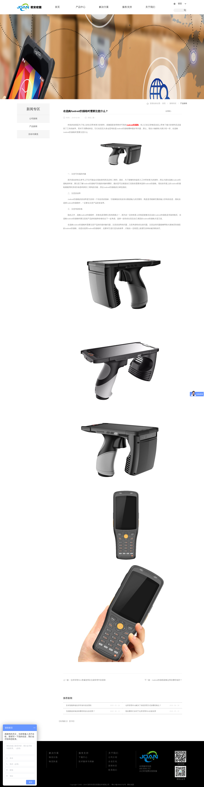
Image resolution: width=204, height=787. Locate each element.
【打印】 (71, 721)
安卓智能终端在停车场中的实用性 (79, 705)
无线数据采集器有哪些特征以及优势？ (80, 711)
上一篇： (84, 680)
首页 (57, 7)
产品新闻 (183, 103)
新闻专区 (173, 103)
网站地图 (130, 785)
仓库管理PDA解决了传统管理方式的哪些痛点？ (143, 705)
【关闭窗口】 (63, 721)
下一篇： (163, 680)
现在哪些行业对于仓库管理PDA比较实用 (140, 711)
